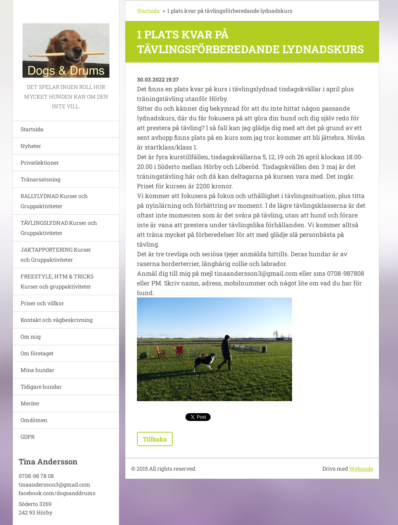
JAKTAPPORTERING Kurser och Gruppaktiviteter (56, 254)
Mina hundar (37, 370)
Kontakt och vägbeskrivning (57, 319)
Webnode (361, 468)
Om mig (31, 336)
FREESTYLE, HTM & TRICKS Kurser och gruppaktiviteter (57, 281)
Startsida (32, 129)
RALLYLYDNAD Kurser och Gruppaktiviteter (54, 201)
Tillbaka (155, 439)
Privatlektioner (40, 162)
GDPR (28, 436)
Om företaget (37, 353)
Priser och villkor (42, 303)
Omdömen (34, 420)
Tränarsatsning (41, 179)
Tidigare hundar (41, 386)
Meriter (30, 403)
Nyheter (31, 146)
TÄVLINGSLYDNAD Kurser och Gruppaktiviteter (59, 227)
